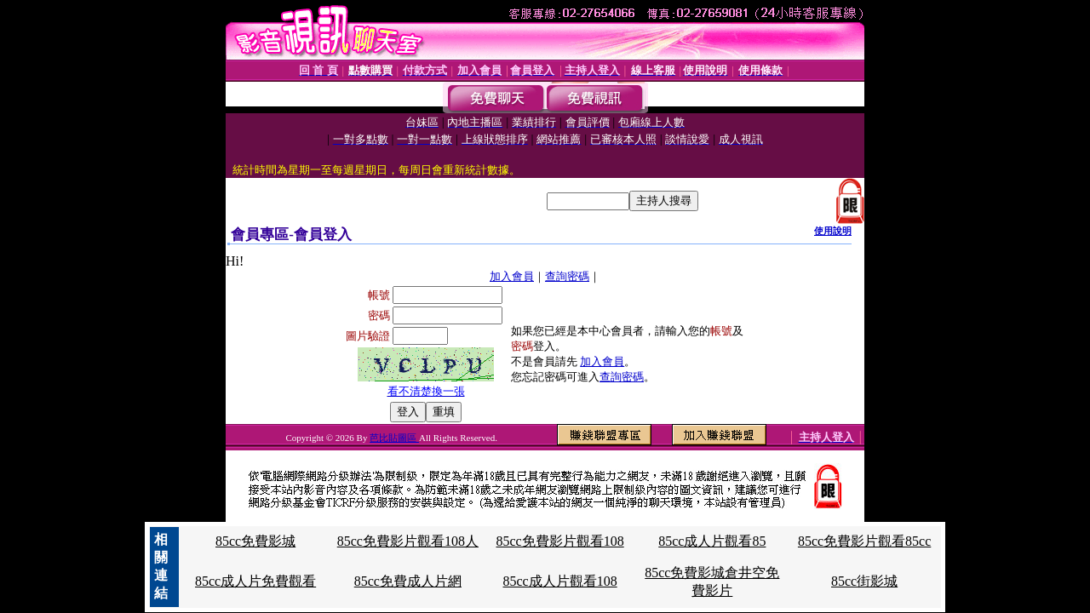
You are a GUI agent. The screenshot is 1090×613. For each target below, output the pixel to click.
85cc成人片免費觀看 (255, 581)
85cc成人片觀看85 (712, 541)
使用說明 (833, 231)
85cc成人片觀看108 (559, 581)
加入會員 (512, 276)
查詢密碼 (567, 276)
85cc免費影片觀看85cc (864, 541)
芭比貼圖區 (394, 438)
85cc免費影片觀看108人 (408, 541)
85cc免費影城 (255, 541)
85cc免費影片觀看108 (559, 541)
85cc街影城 (864, 581)
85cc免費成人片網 (408, 581)
